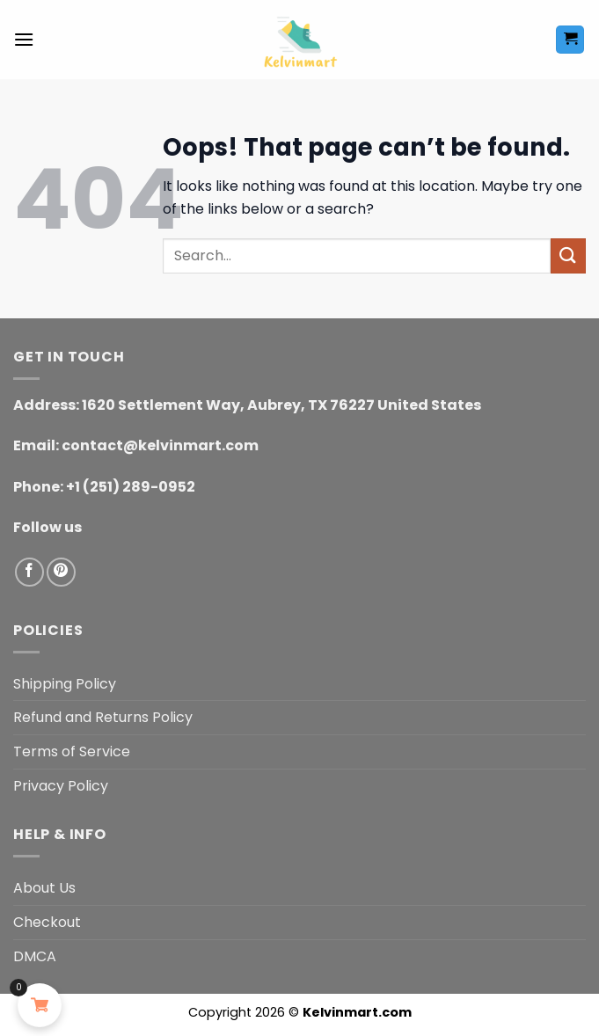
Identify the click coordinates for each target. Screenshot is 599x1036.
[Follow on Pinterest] (61, 572)
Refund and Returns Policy (103, 717)
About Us (44, 888)
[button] (23, 39)
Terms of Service (71, 751)
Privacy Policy (60, 786)
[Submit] (568, 255)
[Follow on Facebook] (29, 572)
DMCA (34, 956)
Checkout (47, 922)
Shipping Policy (64, 684)
